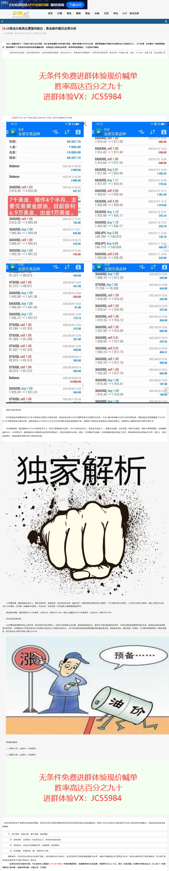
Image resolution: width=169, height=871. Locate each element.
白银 (97, 13)
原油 (8, 619)
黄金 (87, 13)
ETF (125, 13)
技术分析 (134, 13)
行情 (59, 13)
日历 (106, 13)
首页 (50, 13)
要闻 (78, 13)
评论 (115, 13)
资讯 (69, 13)
